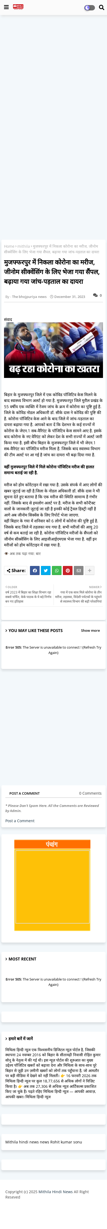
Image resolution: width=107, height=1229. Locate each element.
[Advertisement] (53, 73)
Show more (90, 630)
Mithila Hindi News (56, 1191)
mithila (23, 246)
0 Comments (90, 793)
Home (9, 246)
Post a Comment (20, 820)
